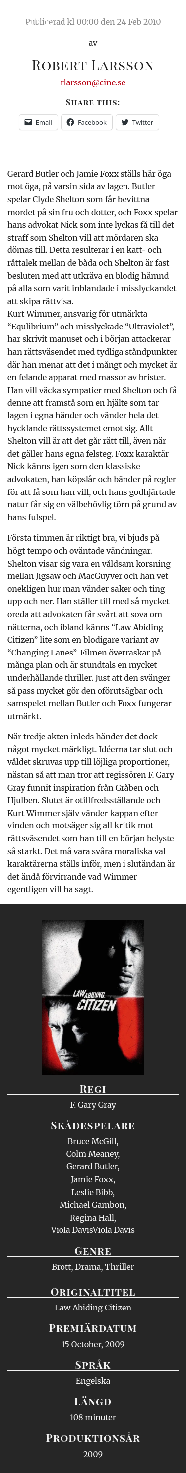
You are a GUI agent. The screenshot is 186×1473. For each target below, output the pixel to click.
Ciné (32, 17)
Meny (166, 17)
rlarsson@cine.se (93, 82)
